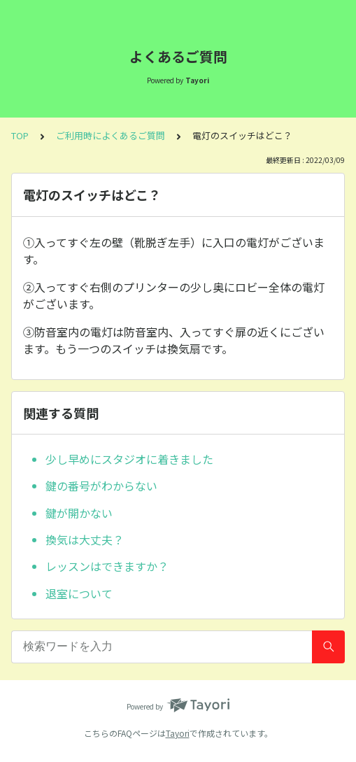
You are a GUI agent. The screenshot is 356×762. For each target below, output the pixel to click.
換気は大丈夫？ (84, 539)
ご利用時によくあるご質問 (110, 135)
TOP (20, 135)
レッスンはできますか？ (107, 566)
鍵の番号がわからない (101, 485)
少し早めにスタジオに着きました (129, 459)
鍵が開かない (79, 513)
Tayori (178, 733)
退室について (79, 593)
